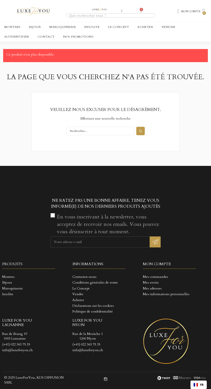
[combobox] (198, 385)
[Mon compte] (122, 11)
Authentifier (16, 37)
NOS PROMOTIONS (78, 37)
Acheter (145, 27)
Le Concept (118, 27)
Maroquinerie (62, 27)
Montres (12, 27)
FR (199, 385)
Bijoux (35, 27)
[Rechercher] (100, 131)
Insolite (91, 27)
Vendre (168, 27)
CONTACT (46, 37)
